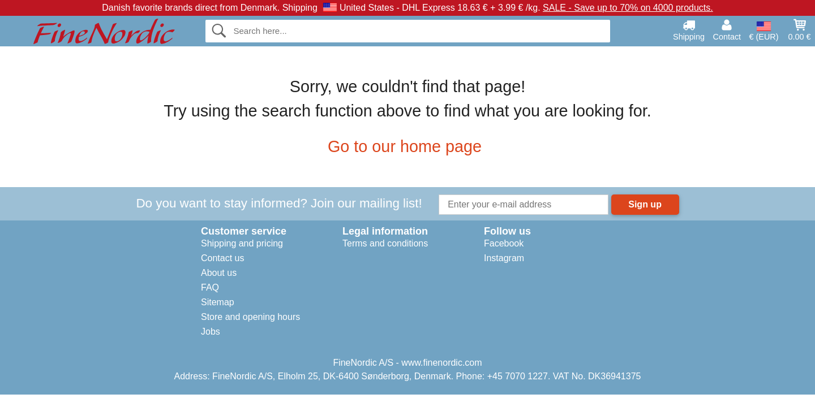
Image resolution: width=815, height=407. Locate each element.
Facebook (504, 243)
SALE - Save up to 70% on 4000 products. (628, 7)
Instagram (504, 258)
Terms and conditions (385, 243)
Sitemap (217, 302)
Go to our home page (407, 146)
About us (219, 273)
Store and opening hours (250, 317)
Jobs (210, 331)
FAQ (210, 287)
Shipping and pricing (242, 243)
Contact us (222, 258)
